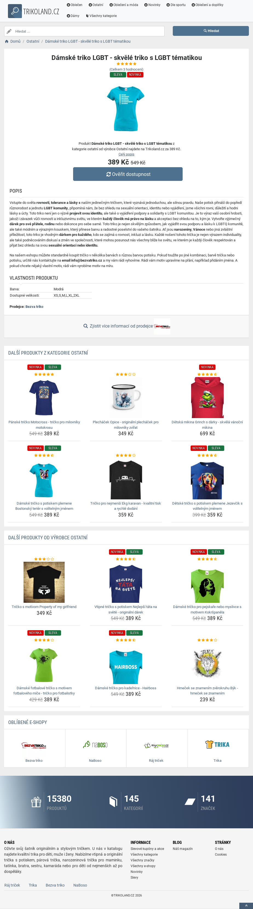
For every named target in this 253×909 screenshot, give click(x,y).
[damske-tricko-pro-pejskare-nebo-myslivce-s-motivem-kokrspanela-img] (207, 582)
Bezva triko (34, 307)
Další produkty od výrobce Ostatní (48, 537)
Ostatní (96, 5)
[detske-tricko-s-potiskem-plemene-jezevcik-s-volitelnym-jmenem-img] (207, 478)
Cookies (221, 854)
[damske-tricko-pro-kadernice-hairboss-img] (126, 663)
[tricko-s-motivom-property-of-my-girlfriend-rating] (44, 559)
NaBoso (80, 885)
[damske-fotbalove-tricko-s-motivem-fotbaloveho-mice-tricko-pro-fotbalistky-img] (44, 663)
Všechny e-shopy (143, 866)
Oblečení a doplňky (208, 5)
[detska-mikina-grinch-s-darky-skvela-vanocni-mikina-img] (207, 397)
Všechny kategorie (102, 16)
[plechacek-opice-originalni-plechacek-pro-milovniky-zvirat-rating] (126, 374)
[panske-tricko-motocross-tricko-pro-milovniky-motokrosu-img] (44, 397)
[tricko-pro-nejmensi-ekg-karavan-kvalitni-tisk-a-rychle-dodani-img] (126, 478)
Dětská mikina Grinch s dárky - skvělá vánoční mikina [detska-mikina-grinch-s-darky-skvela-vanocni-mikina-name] (207, 425)
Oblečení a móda (124, 5)
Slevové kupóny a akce (147, 849)
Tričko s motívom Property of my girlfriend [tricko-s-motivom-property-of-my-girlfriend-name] (44, 607)
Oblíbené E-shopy (27, 722)
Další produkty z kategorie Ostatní (48, 353)
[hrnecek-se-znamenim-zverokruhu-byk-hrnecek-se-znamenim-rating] (207, 640)
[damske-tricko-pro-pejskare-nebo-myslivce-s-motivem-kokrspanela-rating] (207, 559)
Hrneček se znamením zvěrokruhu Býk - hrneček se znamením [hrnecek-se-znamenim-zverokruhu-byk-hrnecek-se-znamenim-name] (207, 691)
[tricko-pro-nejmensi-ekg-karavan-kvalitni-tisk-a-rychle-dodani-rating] (126, 455)
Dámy (74, 16)
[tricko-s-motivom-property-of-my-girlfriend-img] (44, 582)
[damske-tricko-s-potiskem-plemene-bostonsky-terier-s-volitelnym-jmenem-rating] (44, 455)
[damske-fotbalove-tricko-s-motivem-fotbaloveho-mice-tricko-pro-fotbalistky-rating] (44, 640)
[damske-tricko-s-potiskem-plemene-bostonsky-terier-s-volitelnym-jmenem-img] (44, 478)
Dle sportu (176, 5)
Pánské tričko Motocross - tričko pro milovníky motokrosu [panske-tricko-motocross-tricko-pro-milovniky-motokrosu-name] (44, 425)
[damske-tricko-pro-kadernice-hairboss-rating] (126, 640)
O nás (219, 849)
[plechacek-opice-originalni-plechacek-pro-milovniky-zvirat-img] (126, 397)
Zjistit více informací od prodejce (126, 326)
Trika (33, 885)
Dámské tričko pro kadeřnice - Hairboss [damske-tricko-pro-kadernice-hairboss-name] (125, 688)
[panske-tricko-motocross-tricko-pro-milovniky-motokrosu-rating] (44, 374)
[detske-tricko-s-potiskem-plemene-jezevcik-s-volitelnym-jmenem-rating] (207, 455)
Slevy (134, 877)
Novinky (153, 5)
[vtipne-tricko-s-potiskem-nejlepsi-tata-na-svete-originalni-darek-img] (126, 582)
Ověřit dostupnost (128, 174)
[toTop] (246, 906)
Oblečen (75, 5)
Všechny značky (142, 860)
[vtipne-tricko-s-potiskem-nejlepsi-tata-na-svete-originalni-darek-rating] (126, 559)
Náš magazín (183, 849)
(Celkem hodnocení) (126, 69)
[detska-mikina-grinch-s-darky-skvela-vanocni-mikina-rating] (207, 374)
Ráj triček (12, 885)
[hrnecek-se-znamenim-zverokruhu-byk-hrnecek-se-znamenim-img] (207, 663)
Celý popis (126, 154)
